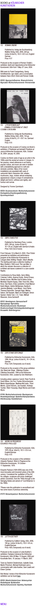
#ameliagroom (11, 301)
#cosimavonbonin (12, 191)
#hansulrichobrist (27, 80)
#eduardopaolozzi (12, 494)
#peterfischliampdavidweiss (25, 396)
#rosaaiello (4, 310)
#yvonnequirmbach (7, 195)
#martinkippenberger (8, 396)
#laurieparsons (27, 394)
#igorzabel (4, 82)
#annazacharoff (21, 301)
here (18, 576)
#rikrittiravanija (6, 399)
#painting (20, 585)
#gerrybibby (15, 303)
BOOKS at (5, 2)
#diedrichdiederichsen (13, 580)
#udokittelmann (16, 399)
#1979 (3, 494)
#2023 (3, 301)
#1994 (3, 394)
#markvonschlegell (7, 308)
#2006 (3, 580)
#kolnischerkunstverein (16, 82)
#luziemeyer (21, 306)
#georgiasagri (5, 303)
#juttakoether (15, 582)
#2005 (3, 80)
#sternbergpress (14, 310)
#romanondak (30, 82)
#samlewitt (28, 585)
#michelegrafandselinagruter (24, 308)
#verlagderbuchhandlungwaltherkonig (14, 193)
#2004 (3, 191)
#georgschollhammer (13, 80)
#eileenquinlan (27, 580)
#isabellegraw (5, 582)
